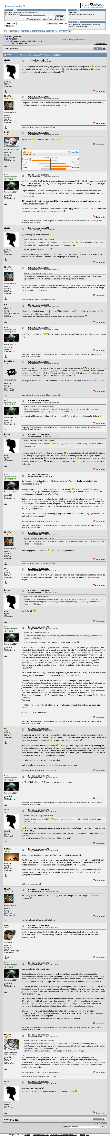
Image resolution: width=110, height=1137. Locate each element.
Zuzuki (7, 60)
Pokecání (13, 39)
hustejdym (9, 361)
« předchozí (98, 44)
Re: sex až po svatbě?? (38, 96)
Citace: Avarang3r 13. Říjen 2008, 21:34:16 (39, 816)
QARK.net (27, 1135)
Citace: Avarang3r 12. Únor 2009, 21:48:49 (38, 1041)
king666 (7, 1034)
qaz (5, 568)
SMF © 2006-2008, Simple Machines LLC (63, 1135)
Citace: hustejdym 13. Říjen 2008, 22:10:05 (39, 406)
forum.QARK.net (14, 36)
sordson (84, 26)
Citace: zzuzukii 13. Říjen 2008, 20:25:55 (38, 273)
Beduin (7, 848)
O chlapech (15, 41)
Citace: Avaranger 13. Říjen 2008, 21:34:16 (39, 440)
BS (5, 304)
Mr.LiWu (7, 96)
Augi (6, 925)
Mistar (38, 41)
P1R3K (7, 132)
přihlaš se (21, 12)
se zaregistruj (32, 12)
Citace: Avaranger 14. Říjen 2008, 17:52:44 (39, 538)
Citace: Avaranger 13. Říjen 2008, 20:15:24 (39, 239)
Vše (16, 48)
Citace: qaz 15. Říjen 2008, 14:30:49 (36, 596)
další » (104, 44)
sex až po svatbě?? (21, 43)
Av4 (33, 41)
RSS (87, 1135)
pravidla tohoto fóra (89, 14)
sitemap (82, 1135)
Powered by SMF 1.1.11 (41, 1135)
